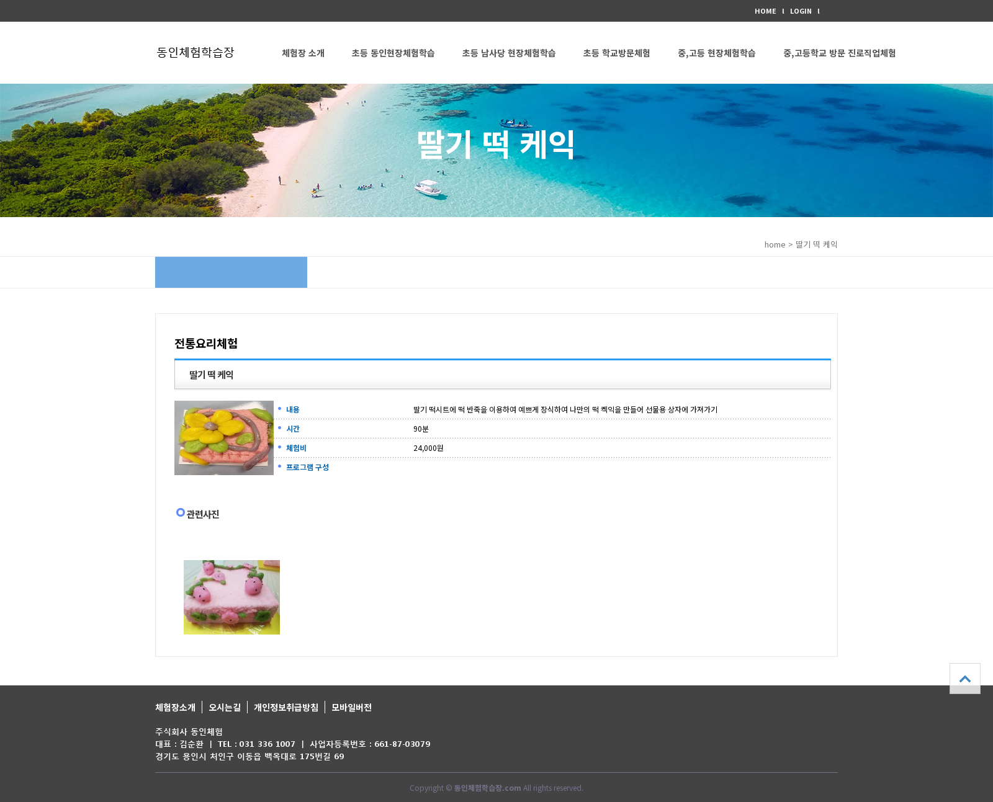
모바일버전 (351, 707)
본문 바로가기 (0, 0)
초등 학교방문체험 (616, 53)
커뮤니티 (298, 115)
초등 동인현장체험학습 (393, 53)
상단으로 (965, 678)
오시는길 (225, 707)
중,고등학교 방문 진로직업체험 (839, 53)
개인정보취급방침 (286, 707)
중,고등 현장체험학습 (717, 53)
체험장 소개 (303, 53)
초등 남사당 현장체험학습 (509, 53)
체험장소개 (175, 707)
